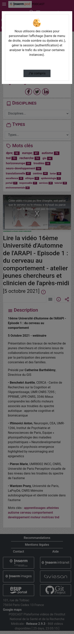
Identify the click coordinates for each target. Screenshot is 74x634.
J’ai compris (36, 73)
